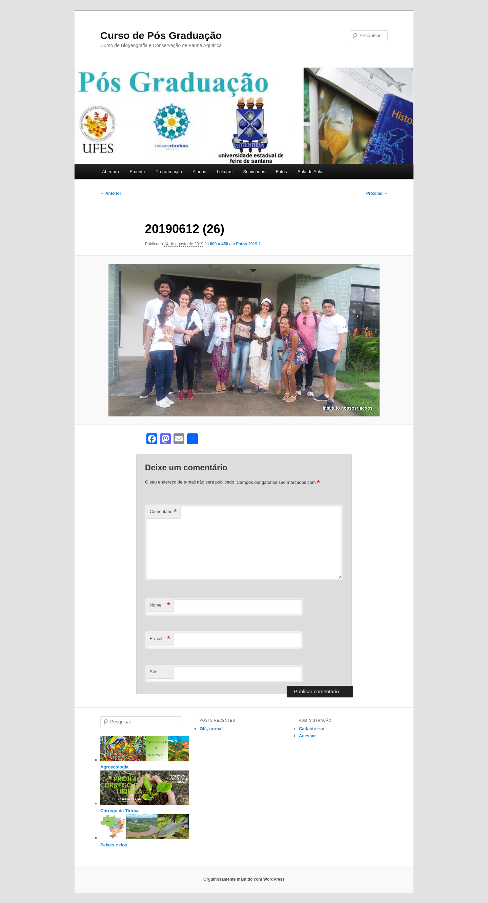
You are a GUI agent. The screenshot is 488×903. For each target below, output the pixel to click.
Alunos (199, 171)
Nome (160, 605)
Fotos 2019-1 (248, 244)
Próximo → (377, 193)
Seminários (254, 171)
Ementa (137, 171)
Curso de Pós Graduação (161, 35)
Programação (169, 171)
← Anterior (110, 193)
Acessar (307, 735)
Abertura (110, 171)
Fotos (281, 171)
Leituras (224, 171)
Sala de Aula (310, 171)
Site (153, 671)
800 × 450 (219, 244)
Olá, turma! (211, 728)
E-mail (160, 639)
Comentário (163, 512)
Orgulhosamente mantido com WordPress (244, 879)
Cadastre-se (311, 728)
